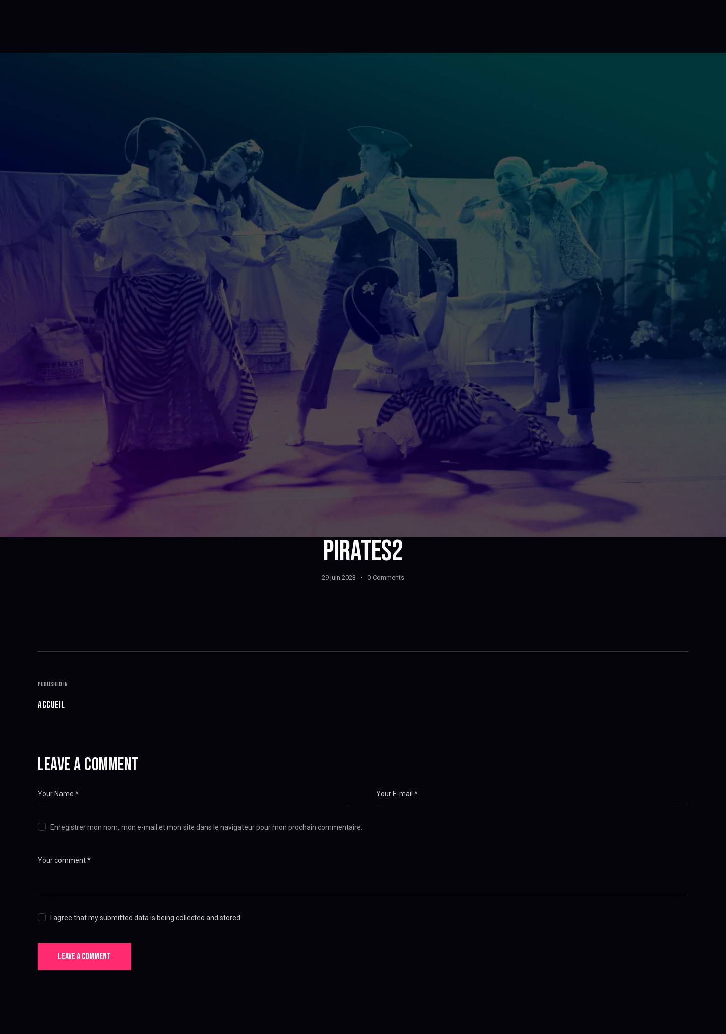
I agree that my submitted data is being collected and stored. (146, 918)
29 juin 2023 (339, 577)
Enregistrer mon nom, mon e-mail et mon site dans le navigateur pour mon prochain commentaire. (206, 827)
